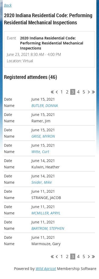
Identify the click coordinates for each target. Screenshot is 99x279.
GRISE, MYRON (43, 136)
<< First (52, 91)
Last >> (93, 91)
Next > (89, 91)
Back (8, 5)
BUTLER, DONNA (44, 105)
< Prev (57, 91)
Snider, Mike (41, 182)
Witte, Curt (40, 151)
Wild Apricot (46, 268)
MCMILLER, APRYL (45, 212)
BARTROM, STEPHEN (47, 228)
